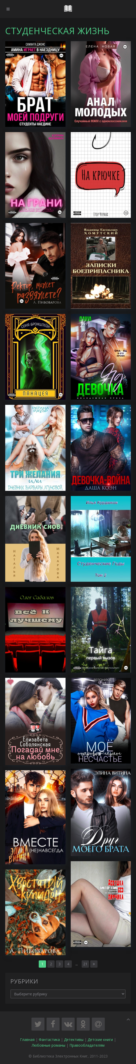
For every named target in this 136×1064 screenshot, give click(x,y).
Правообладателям (87, 1045)
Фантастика (49, 1039)
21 (85, 963)
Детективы (73, 1039)
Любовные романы (48, 1045)
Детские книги (100, 1039)
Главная (27, 1039)
